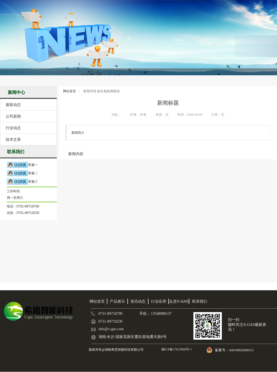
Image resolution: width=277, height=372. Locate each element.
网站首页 (69, 91)
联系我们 (199, 301)
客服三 (22, 181)
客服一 (22, 165)
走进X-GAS (179, 301)
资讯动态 (138, 301)
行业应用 (158, 301)
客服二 (22, 173)
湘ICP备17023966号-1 (176, 349)
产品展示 (117, 301)
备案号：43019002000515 (234, 350)
